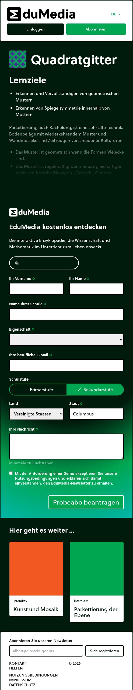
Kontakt (17, 663)
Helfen (16, 668)
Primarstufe (38, 389)
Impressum (20, 680)
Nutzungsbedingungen (33, 675)
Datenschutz (22, 685)
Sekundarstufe (95, 389)
